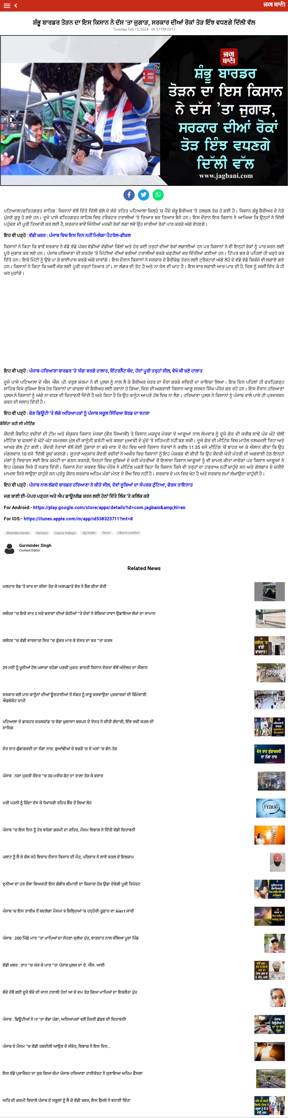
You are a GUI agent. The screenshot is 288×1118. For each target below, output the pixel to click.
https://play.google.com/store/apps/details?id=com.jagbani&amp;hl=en (109, 507)
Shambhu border (17, 533)
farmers (42, 533)
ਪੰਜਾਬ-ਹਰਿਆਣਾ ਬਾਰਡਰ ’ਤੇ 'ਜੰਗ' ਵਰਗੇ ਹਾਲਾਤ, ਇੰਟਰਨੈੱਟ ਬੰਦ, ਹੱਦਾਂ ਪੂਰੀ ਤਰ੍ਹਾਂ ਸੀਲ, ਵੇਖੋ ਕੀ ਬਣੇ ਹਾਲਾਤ (116, 371)
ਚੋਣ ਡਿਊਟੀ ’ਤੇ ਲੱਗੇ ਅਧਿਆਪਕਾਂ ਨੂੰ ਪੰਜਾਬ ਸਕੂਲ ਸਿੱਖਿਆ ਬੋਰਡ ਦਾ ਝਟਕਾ (89, 413)
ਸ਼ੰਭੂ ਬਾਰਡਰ (89, 533)
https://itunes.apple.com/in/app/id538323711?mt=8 (78, 518)
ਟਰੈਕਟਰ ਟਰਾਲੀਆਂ (128, 533)
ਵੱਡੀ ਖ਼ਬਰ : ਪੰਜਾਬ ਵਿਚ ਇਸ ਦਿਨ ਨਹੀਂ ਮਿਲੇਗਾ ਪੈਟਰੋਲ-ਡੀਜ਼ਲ (80, 235)
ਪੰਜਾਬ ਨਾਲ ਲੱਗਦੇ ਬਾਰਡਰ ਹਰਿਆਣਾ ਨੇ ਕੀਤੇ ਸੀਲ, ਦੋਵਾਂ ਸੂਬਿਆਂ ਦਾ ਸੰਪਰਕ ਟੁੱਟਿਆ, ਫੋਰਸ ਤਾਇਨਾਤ (111, 485)
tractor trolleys (65, 533)
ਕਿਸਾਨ (106, 533)
